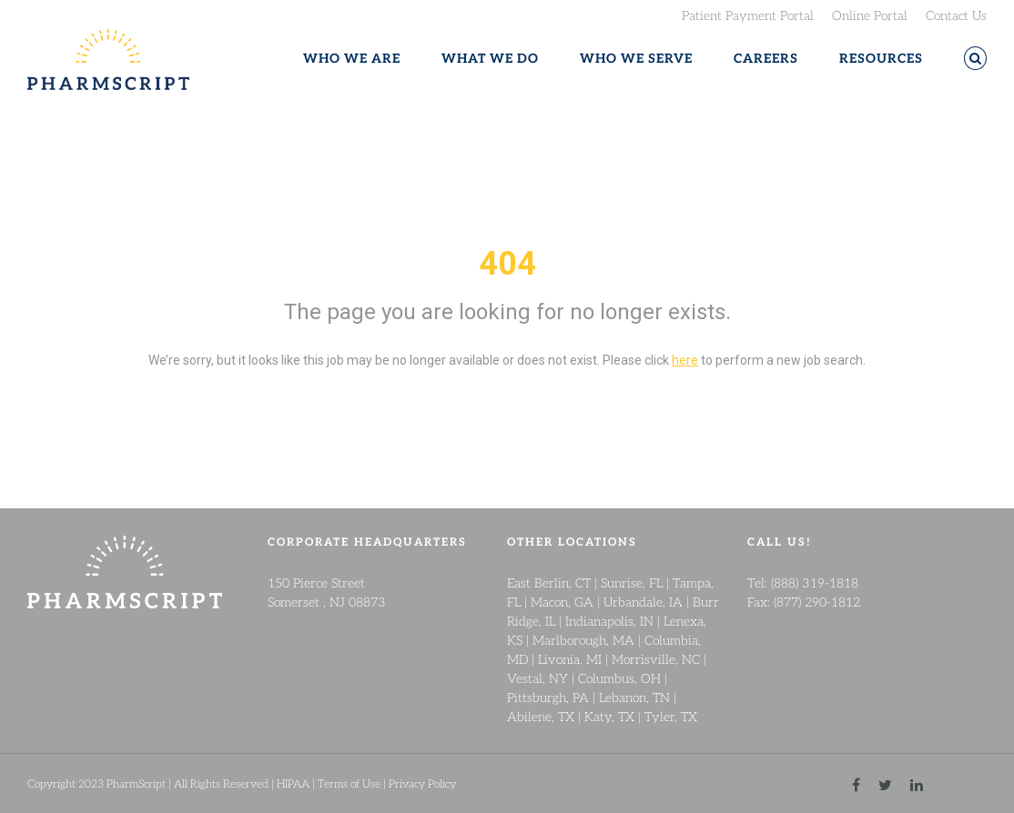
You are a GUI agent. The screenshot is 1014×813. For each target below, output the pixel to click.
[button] (975, 58)
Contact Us (956, 14)
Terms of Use (349, 783)
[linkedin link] (916, 783)
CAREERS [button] (766, 58)
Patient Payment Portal (748, 14)
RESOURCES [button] (881, 58)
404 (507, 264)
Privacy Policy (422, 783)
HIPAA (293, 783)
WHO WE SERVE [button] (636, 58)
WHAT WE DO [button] (490, 58)
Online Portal (870, 14)
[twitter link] (885, 783)
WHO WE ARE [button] (352, 58)
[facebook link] (856, 783)
